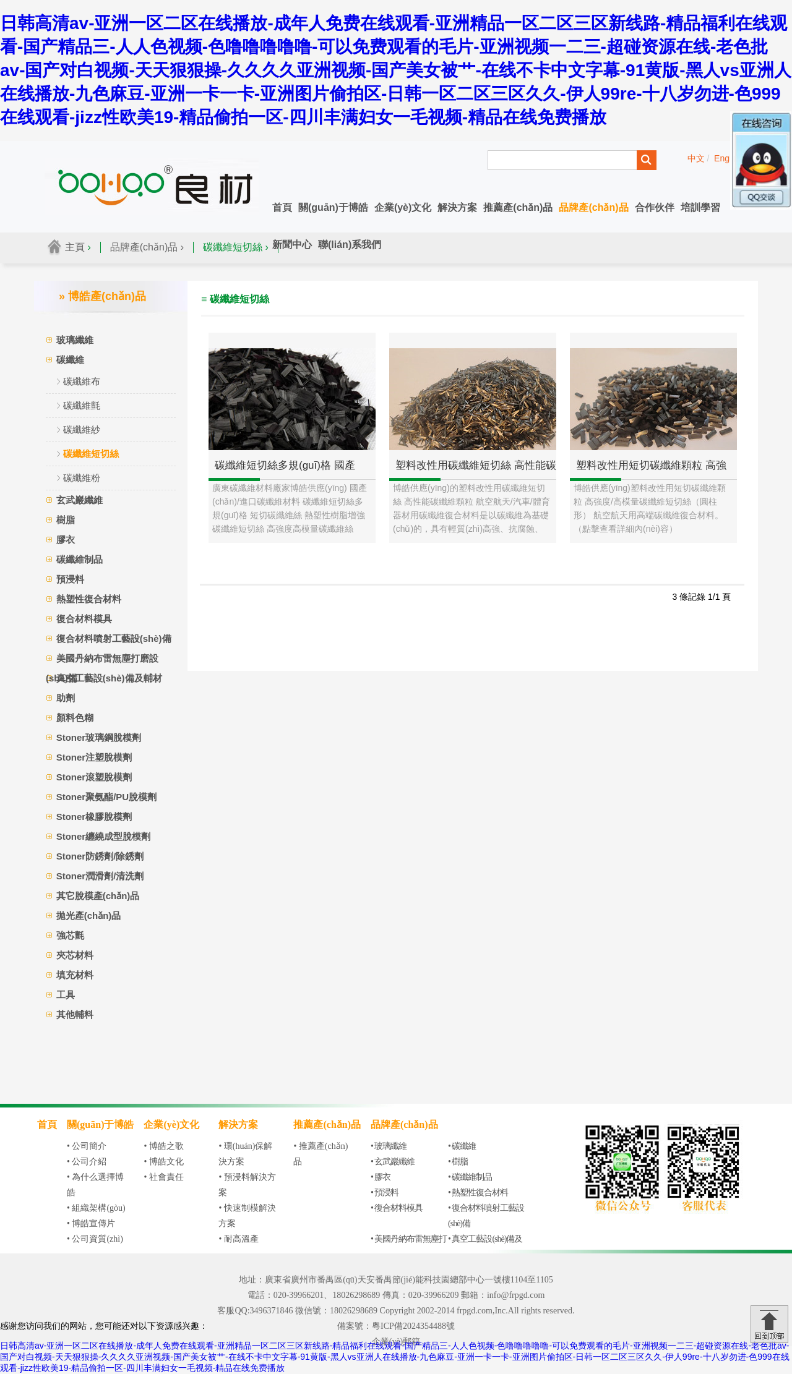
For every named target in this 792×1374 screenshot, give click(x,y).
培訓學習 (700, 207)
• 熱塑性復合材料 (478, 1192)
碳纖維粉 (81, 477)
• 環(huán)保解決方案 (245, 1153)
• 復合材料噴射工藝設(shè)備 (486, 1215)
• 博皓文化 (163, 1161)
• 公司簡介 (86, 1146)
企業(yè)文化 (402, 207)
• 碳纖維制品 (470, 1177)
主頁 (75, 247)
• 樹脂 (458, 1161)
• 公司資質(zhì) (95, 1239)
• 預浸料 (384, 1192)
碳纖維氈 (81, 405)
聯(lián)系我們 (349, 244)
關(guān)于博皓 (333, 207)
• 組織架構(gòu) (96, 1208)
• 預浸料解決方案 (246, 1184)
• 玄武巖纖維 (393, 1161)
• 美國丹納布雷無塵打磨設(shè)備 (409, 1246)
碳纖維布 (81, 381)
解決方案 (457, 207)
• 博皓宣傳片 (91, 1223)
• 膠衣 (380, 1177)
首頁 (282, 207)
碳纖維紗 (81, 429)
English (728, 158)
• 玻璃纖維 (389, 1146)
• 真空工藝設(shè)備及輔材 (485, 1246)
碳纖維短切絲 (91, 453)
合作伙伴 (654, 207)
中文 (696, 158)
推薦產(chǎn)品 (518, 207)
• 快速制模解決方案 (246, 1215)
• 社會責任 (163, 1177)
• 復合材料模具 (397, 1208)
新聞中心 (292, 244)
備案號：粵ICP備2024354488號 (396, 1326)
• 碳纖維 (462, 1146)
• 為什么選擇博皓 (95, 1184)
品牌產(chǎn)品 (593, 207)
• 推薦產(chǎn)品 (320, 1153)
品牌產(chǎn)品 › (147, 247)
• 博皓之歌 (163, 1146)
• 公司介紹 (86, 1161)
